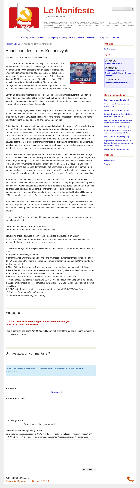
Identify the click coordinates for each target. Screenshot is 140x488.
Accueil (24, 38)
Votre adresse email (15, 399)
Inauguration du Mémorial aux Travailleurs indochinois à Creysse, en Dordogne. (119, 73)
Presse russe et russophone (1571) (116, 137)
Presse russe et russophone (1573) (116, 110)
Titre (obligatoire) (14, 420)
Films (107, 38)
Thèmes (62, 38)
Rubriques (52, 38)
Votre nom (11, 388)
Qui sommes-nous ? (37, 38)
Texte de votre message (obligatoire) (24, 430)
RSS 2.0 (45, 481)
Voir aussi (18, 44)
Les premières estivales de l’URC (117, 82)
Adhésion (115, 38)
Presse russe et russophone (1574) (116, 100)
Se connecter (57, 392)
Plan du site (11, 481)
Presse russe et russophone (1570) (116, 149)
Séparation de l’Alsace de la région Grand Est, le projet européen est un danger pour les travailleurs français (119, 143)
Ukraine (107, 164)
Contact (35, 481)
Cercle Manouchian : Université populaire (85, 38)
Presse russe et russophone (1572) (116, 127)
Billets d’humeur (109, 49)
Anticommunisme (110, 160)
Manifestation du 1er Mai (114, 64)
